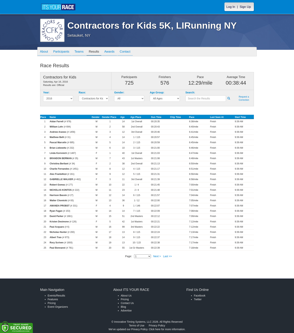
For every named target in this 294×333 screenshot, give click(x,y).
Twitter (198, 299)
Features (53, 299)
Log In (230, 7)
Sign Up (245, 7)
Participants (63, 52)
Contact (130, 52)
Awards (114, 52)
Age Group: (157, 92)
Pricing (52, 303)
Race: (82, 92)
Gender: (119, 92)
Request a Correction (244, 98)
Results (97, 52)
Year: (46, 92)
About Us (126, 295)
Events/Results (56, 295)
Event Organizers (58, 306)
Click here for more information (167, 329)
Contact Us (127, 303)
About (44, 52)
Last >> (167, 256)
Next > (157, 256)
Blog (123, 306)
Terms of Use (136, 325)
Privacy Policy (157, 325)
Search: (190, 92)
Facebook (199, 295)
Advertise (126, 310)
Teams (81, 52)
